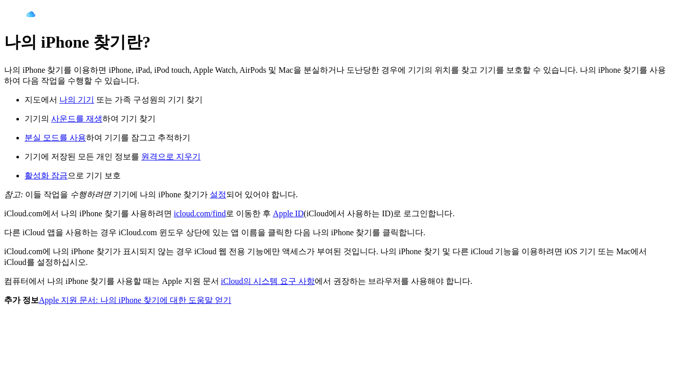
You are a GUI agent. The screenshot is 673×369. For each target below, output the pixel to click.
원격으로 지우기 (171, 156)
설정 (218, 194)
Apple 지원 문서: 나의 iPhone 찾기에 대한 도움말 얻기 (135, 300)
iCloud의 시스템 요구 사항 (268, 281)
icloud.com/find (200, 213)
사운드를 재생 (76, 118)
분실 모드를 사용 (55, 137)
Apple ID (288, 213)
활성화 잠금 (46, 175)
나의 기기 (76, 99)
